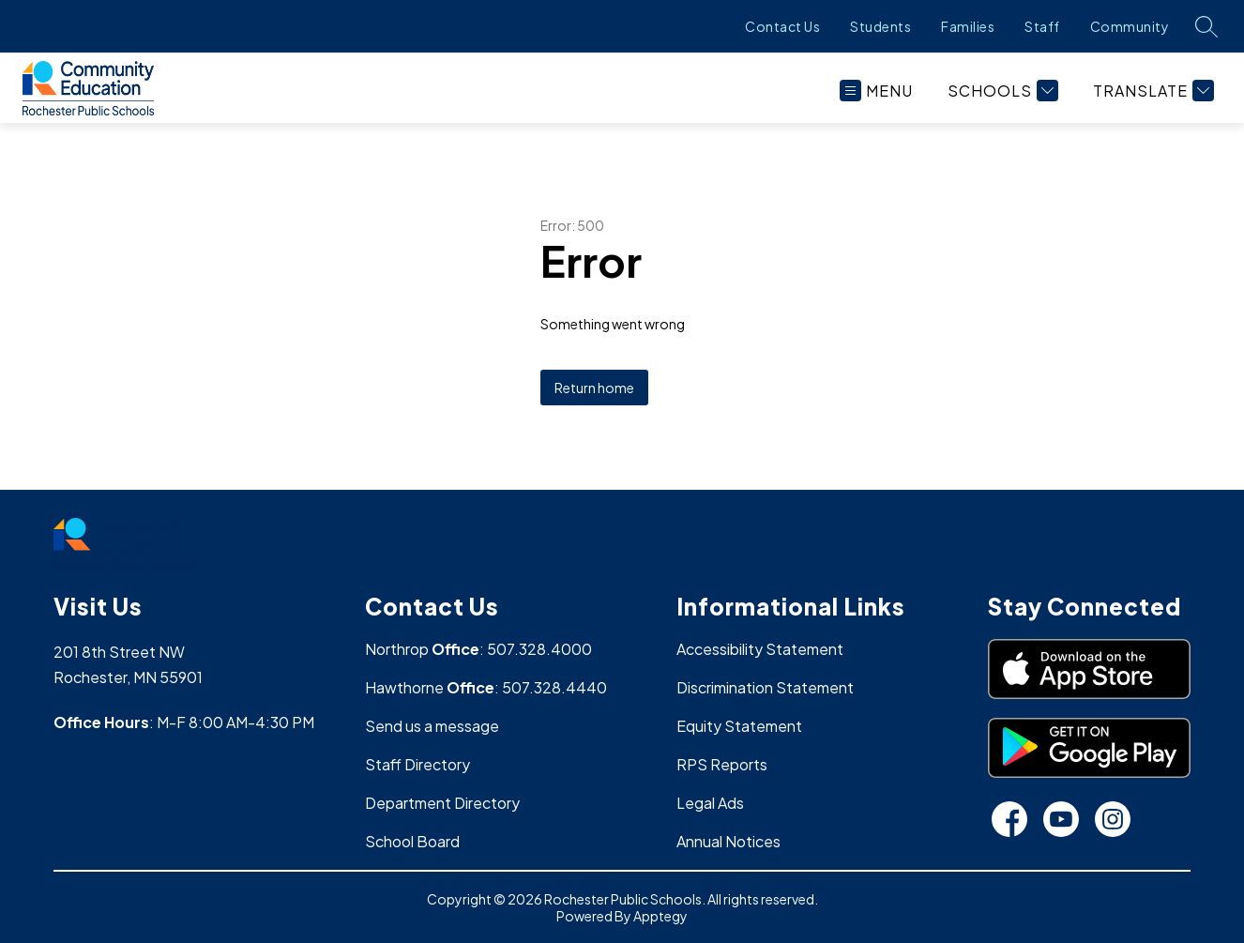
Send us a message (432, 726)
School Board (412, 841)
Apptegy (660, 915)
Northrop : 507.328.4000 (478, 649)
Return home (594, 387)
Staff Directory (417, 764)
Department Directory (442, 803)
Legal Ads (710, 803)
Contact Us (782, 26)
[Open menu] (876, 90)
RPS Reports (721, 764)
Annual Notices (728, 841)
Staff (1042, 26)
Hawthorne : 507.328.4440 (486, 687)
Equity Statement (739, 726)
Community (1130, 26)
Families (967, 26)
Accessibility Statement (759, 649)
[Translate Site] (1151, 90)
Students (880, 26)
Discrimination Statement (765, 687)
